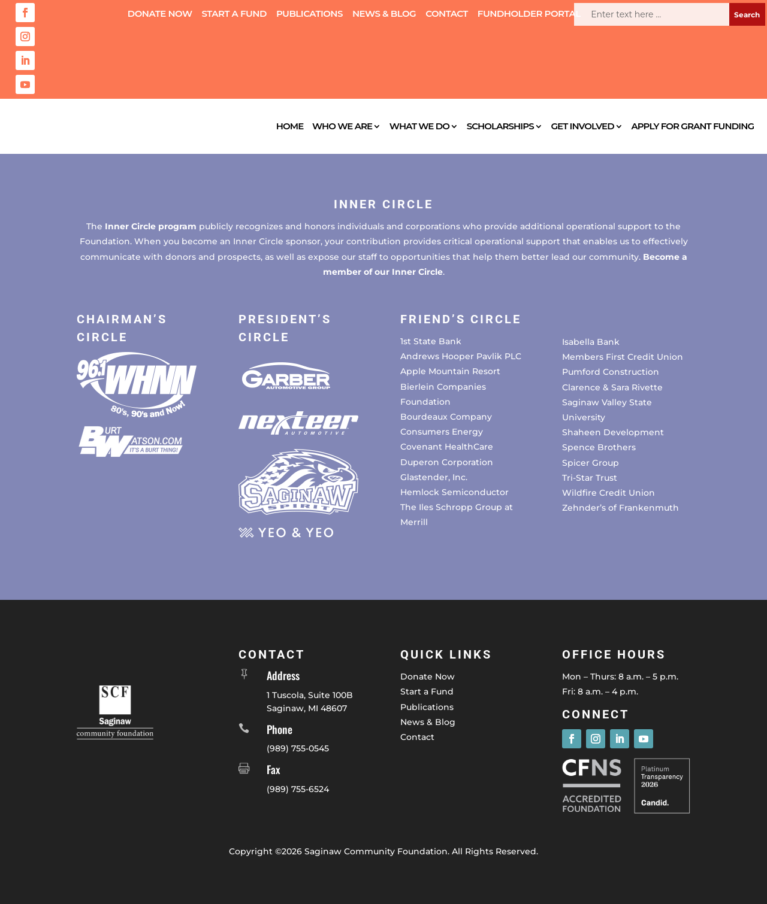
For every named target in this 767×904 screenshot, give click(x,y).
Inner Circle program (151, 226)
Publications (309, 14)
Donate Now (160, 14)
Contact (446, 14)
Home (290, 126)
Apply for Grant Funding (692, 126)
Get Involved (582, 126)
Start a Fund (234, 14)
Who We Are (342, 126)
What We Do (419, 126)
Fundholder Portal (529, 14)
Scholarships (500, 126)
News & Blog (384, 14)
